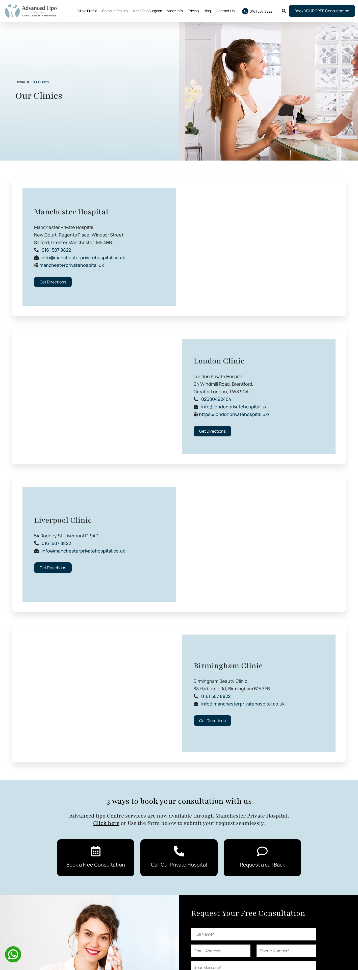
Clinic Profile (87, 10)
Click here (106, 823)
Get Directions (53, 282)
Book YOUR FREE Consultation (321, 11)
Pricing (193, 10)
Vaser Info (175, 10)
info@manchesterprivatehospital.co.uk (83, 257)
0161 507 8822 (56, 250)
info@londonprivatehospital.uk (234, 407)
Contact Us (225, 10)
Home (20, 82)
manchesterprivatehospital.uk (71, 265)
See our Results (114, 10)
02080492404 (216, 399)
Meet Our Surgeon (147, 10)
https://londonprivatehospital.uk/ (234, 414)
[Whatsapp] (13, 954)
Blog (207, 10)
